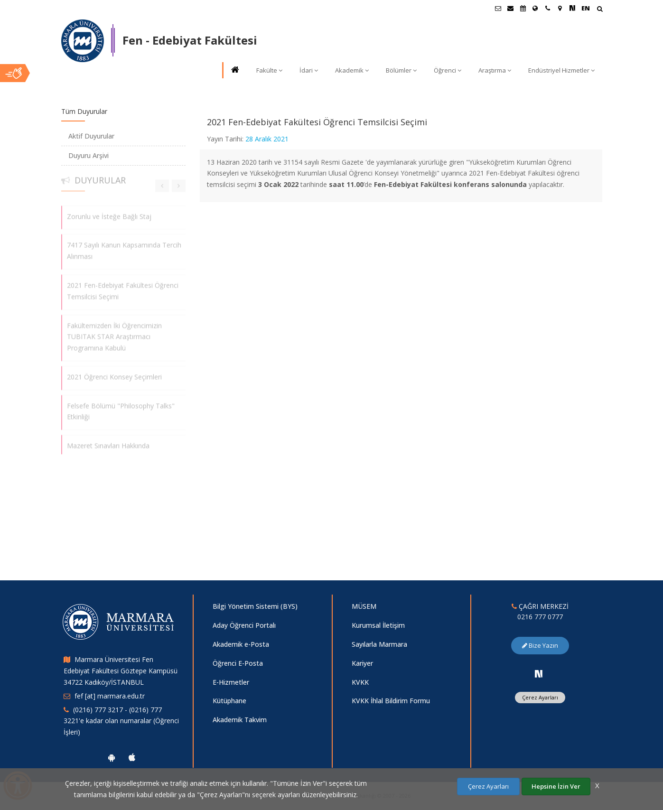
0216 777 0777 (540, 616)
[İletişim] (547, 8)
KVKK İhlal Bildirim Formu (391, 700)
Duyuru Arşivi (88, 155)
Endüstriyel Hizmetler (561, 70)
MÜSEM (364, 606)
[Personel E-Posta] (510, 8)
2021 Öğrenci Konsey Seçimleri (114, 373)
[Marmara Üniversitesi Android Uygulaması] (111, 757)
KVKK (360, 682)
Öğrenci (447, 70)
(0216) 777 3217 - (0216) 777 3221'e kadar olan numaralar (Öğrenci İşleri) (121, 721)
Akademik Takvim (240, 719)
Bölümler (401, 70)
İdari (308, 70)
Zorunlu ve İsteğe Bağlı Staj (109, 212)
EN (585, 8)
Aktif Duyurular (91, 135)
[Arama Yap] (599, 9)
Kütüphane (229, 700)
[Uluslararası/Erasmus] (535, 8)
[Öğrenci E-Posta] (498, 8)
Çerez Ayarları (540, 697)
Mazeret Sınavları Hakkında (108, 442)
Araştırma (494, 70)
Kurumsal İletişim (378, 625)
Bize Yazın (540, 645)
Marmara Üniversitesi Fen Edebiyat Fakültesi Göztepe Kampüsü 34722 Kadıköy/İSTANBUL (120, 671)
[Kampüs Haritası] (560, 8)
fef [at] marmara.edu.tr (110, 695)
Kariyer (362, 663)
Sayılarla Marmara (379, 644)
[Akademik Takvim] (523, 8)
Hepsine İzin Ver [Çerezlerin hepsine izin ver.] (556, 786)
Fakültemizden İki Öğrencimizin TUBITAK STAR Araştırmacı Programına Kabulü (114, 333)
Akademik (352, 70)
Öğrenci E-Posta (238, 663)
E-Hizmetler (231, 682)
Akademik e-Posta (241, 644)
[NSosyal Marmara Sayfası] (572, 8)
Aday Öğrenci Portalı (244, 625)
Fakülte (269, 70)
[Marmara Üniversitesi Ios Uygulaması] (132, 757)
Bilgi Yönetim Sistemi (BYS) (255, 606)
